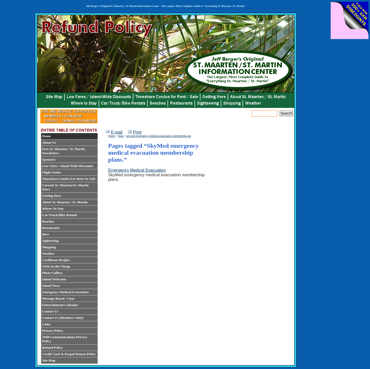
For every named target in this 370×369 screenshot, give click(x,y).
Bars (45, 234)
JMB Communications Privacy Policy (64, 339)
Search (286, 113)
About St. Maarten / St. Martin (65, 202)
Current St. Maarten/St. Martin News (65, 187)
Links (46, 324)
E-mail (116, 132)
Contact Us (50, 311)
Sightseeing (50, 241)
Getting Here (51, 196)
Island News (51, 286)
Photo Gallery (52, 273)
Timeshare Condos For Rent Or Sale (68, 179)
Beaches (48, 221)
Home (46, 136)
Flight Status (51, 172)
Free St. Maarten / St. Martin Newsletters (63, 151)
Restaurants (51, 228)
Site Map (48, 360)
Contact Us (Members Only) (63, 318)
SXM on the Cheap (56, 266)
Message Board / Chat (58, 298)
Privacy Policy (52, 331)
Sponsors (48, 159)
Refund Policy (52, 347)
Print (137, 132)
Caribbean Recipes (56, 260)
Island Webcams (54, 279)
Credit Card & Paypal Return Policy (69, 354)
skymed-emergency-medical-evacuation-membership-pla (158, 136)
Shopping (49, 247)
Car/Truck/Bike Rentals (59, 215)
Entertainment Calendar (60, 305)
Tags (120, 136)
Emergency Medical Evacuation (65, 292)
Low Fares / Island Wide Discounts (67, 166)
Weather (48, 253)
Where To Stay (53, 208)
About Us (49, 142)
